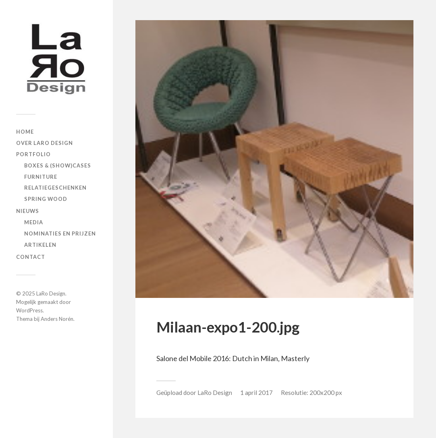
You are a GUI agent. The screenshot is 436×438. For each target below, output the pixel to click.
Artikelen (40, 245)
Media (33, 222)
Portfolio (33, 154)
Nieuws (27, 211)
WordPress (29, 310)
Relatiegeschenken (55, 187)
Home (25, 131)
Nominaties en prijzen (60, 233)
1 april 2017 (256, 392)
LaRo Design (50, 293)
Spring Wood (45, 199)
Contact (30, 257)
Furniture (40, 177)
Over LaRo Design (44, 143)
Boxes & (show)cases (57, 165)
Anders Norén (57, 319)
